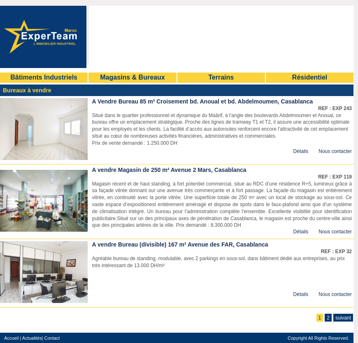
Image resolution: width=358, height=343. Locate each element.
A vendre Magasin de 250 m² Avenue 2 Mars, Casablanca (169, 170)
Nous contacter (335, 151)
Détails (301, 151)
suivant (343, 318)
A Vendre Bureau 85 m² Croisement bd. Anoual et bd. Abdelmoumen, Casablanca (202, 101)
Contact (51, 338)
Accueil (11, 338)
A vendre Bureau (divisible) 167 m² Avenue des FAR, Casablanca (180, 244)
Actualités (32, 338)
